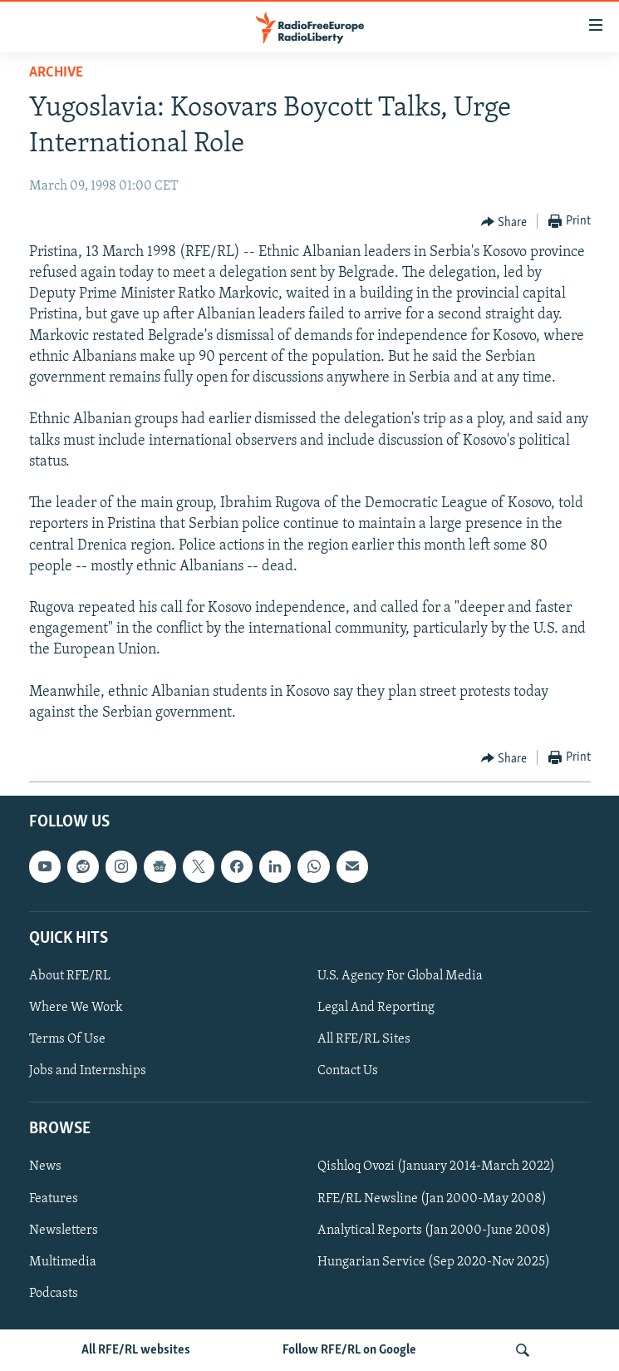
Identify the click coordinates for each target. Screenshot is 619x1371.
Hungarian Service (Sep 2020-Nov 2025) (433, 1262)
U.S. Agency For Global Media (400, 976)
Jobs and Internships (87, 1071)
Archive (56, 73)
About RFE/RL (70, 976)
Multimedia (62, 1262)
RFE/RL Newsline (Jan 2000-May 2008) (432, 1199)
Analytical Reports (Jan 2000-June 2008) (434, 1230)
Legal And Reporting (376, 1007)
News (45, 1167)
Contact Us (347, 1071)
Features (53, 1199)
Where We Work (76, 1007)
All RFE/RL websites (135, 1350)
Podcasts (53, 1293)
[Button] (504, 222)
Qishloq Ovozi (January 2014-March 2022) (436, 1167)
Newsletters (63, 1230)
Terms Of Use (67, 1039)
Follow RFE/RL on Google (349, 1350)
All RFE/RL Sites (363, 1039)
